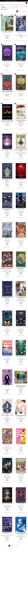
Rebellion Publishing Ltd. (7, 330)
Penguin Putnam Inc (7, 536)
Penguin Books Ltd (7, 182)
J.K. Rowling (7, 93)
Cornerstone (7, 241)
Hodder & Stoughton (7, 212)
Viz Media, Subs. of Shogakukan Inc (7, 271)
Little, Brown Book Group (7, 64)
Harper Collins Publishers (7, 123)
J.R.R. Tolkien (7, 122)
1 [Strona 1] (9, 545)
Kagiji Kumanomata (21, 299)
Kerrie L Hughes (3, 535)
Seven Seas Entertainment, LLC (7, 418)
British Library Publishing (7, 35)
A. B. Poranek (21, 34)
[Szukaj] (26, 3)
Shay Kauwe (7, 328)
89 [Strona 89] (24, 11)
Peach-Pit (7, 417)
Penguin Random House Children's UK (20, 35)
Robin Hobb (21, 122)
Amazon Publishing (7, 153)
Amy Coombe (21, 240)
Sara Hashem (7, 63)
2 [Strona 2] (19, 11)
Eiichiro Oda (7, 446)
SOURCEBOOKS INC (7, 300)
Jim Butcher (7, 535)
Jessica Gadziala (7, 358)
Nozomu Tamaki (20, 535)
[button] (7, 7)
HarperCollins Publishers (21, 123)
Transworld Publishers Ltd (21, 182)
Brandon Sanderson (21, 63)
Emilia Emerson (21, 476)
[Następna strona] (26, 11)
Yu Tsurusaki (21, 417)
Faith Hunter (11, 535)
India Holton (7, 181)
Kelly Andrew (21, 181)
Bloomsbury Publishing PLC (7, 94)
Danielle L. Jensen (20, 505)
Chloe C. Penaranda (7, 505)
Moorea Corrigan (7, 240)
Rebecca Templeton (7, 476)
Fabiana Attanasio (21, 387)
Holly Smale (21, 446)
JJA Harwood (21, 358)
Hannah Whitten (20, 328)
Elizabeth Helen (7, 299)
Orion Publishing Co (21, 64)
